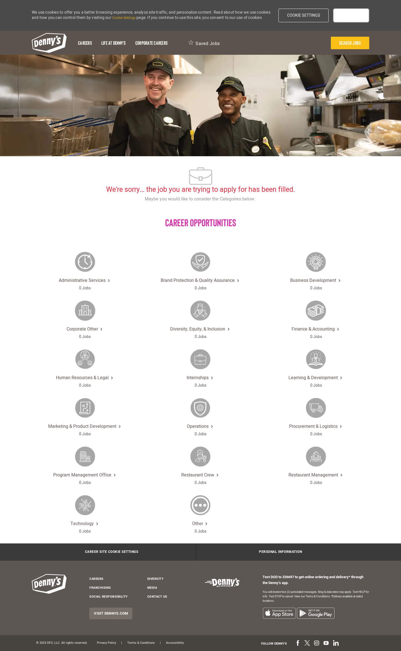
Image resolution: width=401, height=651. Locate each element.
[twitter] (307, 643)
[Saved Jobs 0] (204, 43)
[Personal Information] (280, 552)
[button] (303, 15)
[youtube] (326, 643)
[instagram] (316, 643)
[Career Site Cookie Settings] (111, 552)
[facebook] (297, 643)
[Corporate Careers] (151, 43)
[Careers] (85, 43)
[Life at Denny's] (113, 43)
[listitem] (279, 613)
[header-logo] (49, 43)
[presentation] (350, 43)
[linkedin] (335, 643)
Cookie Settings (124, 17)
